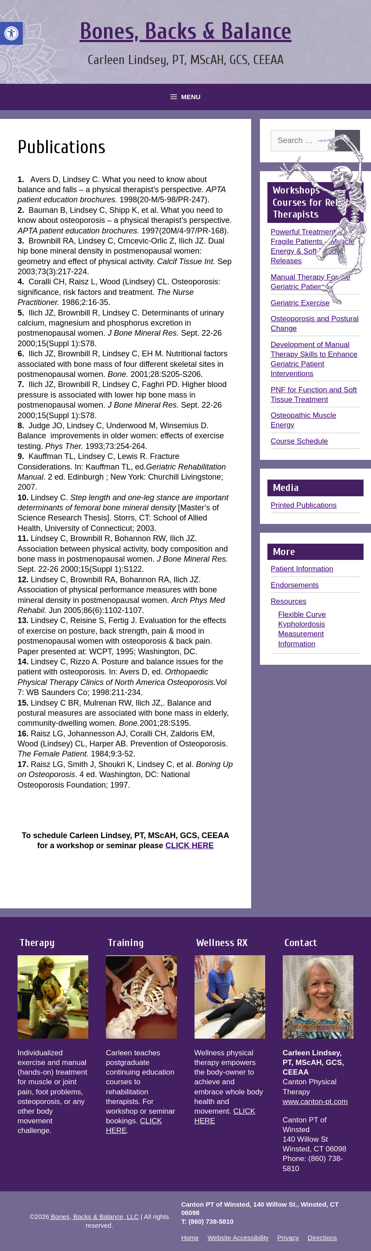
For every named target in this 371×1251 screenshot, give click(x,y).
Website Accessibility (238, 1237)
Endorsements (295, 585)
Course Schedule (299, 441)
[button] (11, 33)
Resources (288, 601)
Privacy (288, 1237)
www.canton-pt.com (315, 1101)
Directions (322, 1237)
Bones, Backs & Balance (185, 31)
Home (190, 1237)
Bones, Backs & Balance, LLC (94, 1216)
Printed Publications (304, 505)
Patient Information (302, 569)
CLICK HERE (190, 845)
